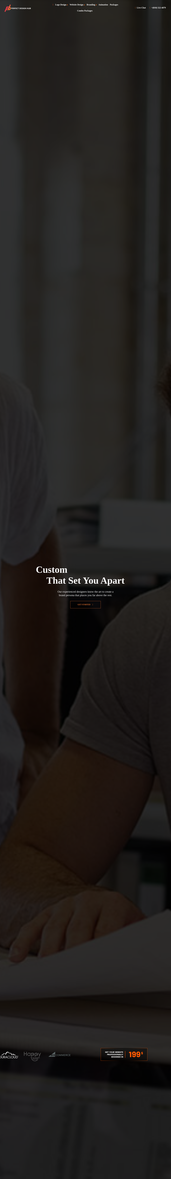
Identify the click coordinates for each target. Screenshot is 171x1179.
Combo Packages (85, 11)
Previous (96, 1054)
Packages (114, 5)
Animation (103, 5)
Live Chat (140, 8)
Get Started (85, 604)
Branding (91, 5)
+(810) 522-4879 (158, 8)
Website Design (76, 5)
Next (152, 1054)
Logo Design (60, 5)
